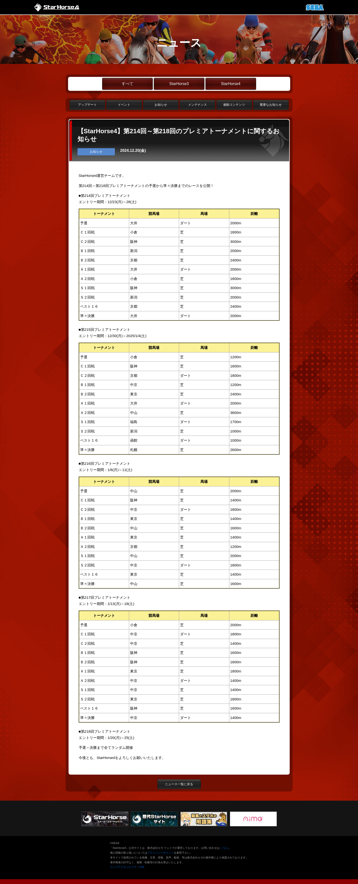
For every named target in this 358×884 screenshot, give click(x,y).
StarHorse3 (179, 84)
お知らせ (160, 104)
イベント (124, 104)
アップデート (87, 104)
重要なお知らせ (271, 104)
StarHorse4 (230, 84)
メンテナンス (197, 104)
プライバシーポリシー (160, 852)
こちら (224, 847)
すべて (127, 84)
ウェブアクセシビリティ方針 (127, 866)
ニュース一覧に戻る (179, 784)
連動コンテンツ (234, 104)
